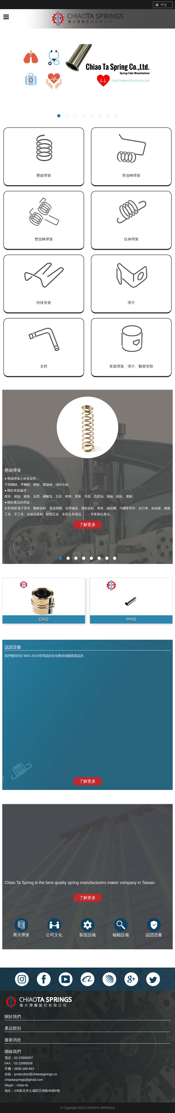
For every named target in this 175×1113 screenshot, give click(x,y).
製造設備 (87, 927)
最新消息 (13, 1040)
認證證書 (154, 927)
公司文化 (54, 927)
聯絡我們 (13, 1051)
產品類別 (13, 1028)
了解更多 (87, 524)
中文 (161, 5)
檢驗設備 (121, 927)
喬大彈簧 (21, 927)
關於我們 (13, 1016)
